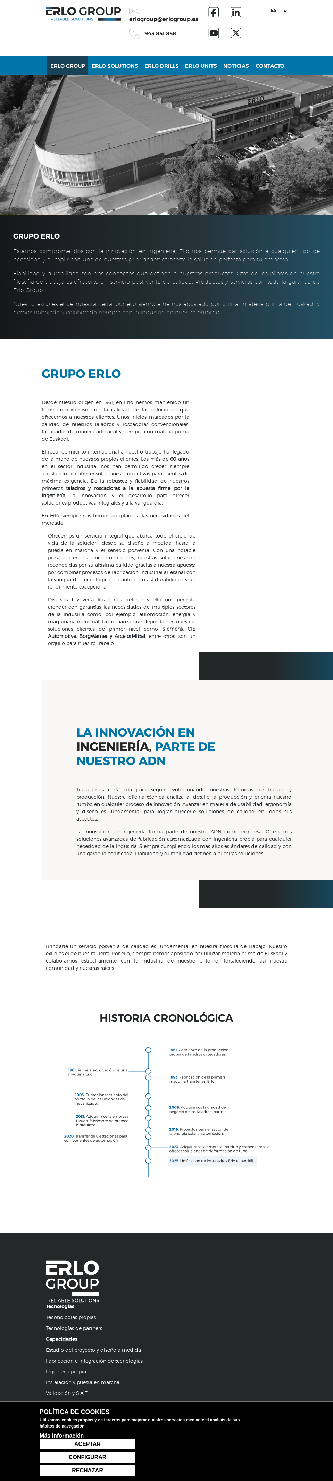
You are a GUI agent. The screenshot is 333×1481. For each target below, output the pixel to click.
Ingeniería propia (66, 1275)
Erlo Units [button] (198, 69)
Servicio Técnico (65, 1329)
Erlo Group (72, 69)
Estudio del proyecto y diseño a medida (93, 1253)
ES (273, 10)
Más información (62, 1470)
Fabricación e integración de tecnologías (94, 1264)
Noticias (232, 69)
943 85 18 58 (65, 1347)
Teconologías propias (71, 1220)
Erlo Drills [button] (161, 69)
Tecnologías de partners (74, 1231)
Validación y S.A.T (67, 1296)
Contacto (264, 69)
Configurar (268, 1457)
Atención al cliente (68, 1318)
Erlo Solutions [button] (116, 69)
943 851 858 (152, 33)
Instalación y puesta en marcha (82, 1285)
